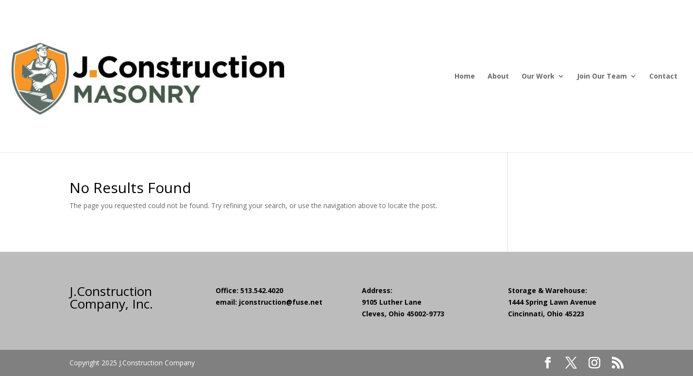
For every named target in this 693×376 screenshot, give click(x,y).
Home (465, 77)
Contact (663, 77)
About (498, 77)
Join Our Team (602, 77)
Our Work (538, 77)
